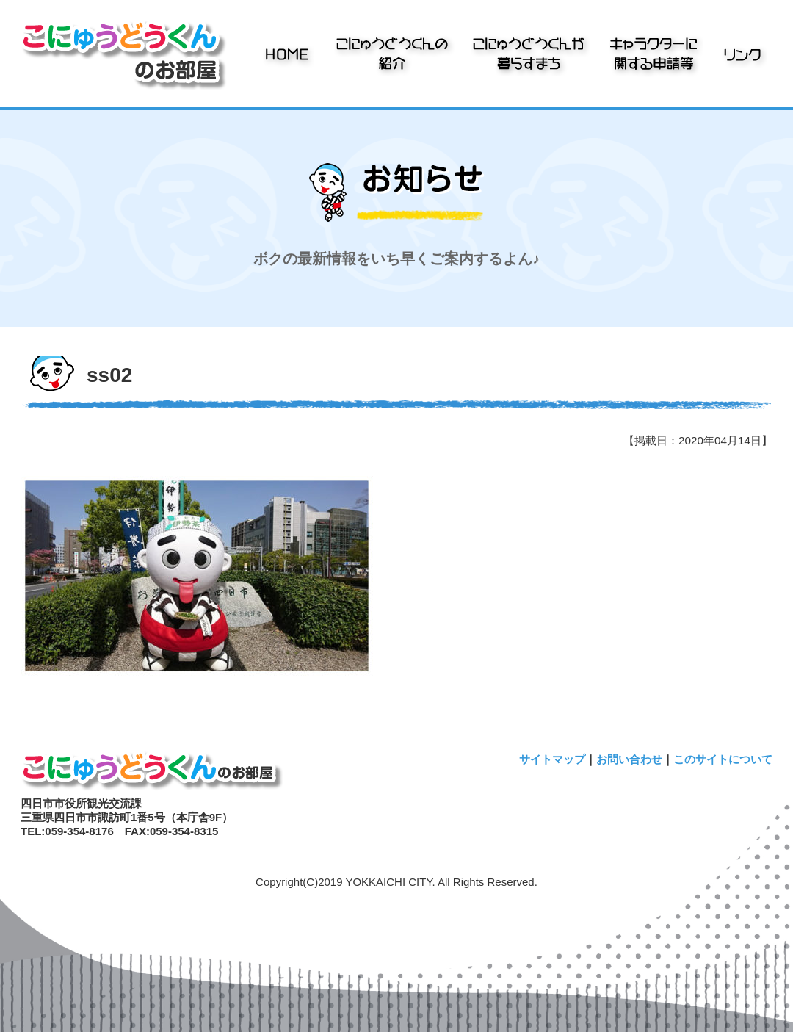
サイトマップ (552, 759)
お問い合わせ (629, 759)
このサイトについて (722, 759)
